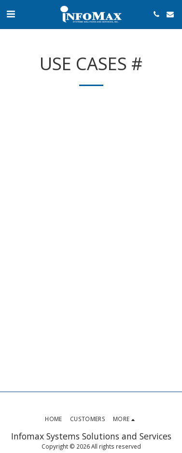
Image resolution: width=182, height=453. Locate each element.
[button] (10, 14)
